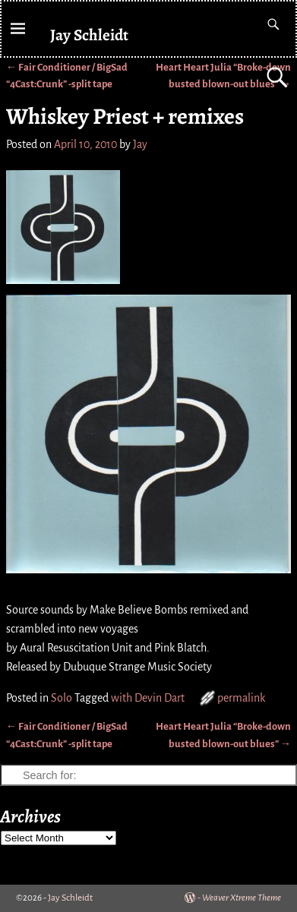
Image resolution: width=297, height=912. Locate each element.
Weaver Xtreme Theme (241, 898)
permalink (241, 698)
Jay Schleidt (89, 35)
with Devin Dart (148, 698)
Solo (61, 698)
